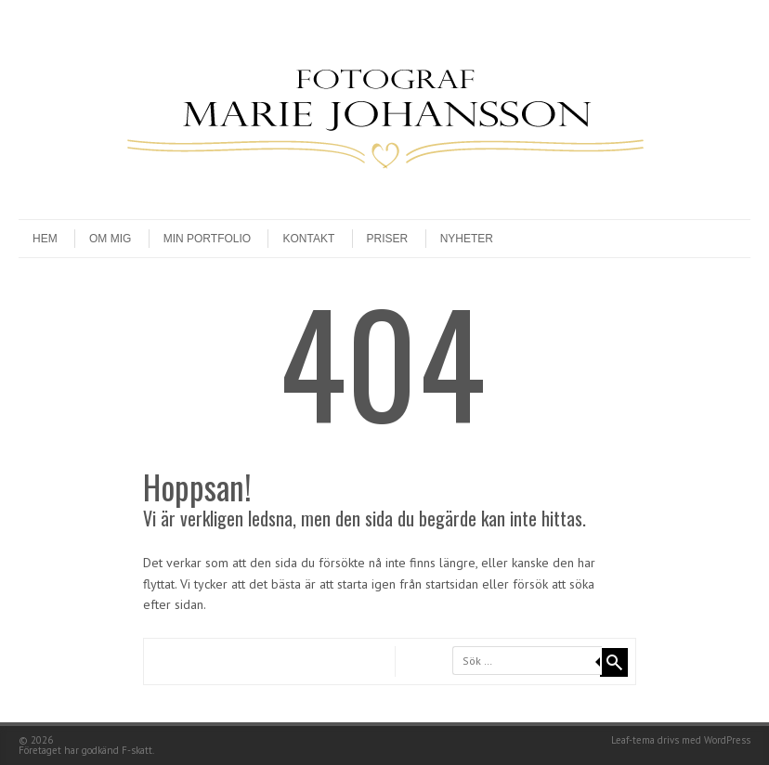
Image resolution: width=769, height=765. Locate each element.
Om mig (110, 238)
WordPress (727, 739)
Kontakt (308, 238)
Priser (388, 238)
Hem (45, 238)
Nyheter (466, 238)
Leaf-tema (633, 739)
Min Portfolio (207, 238)
